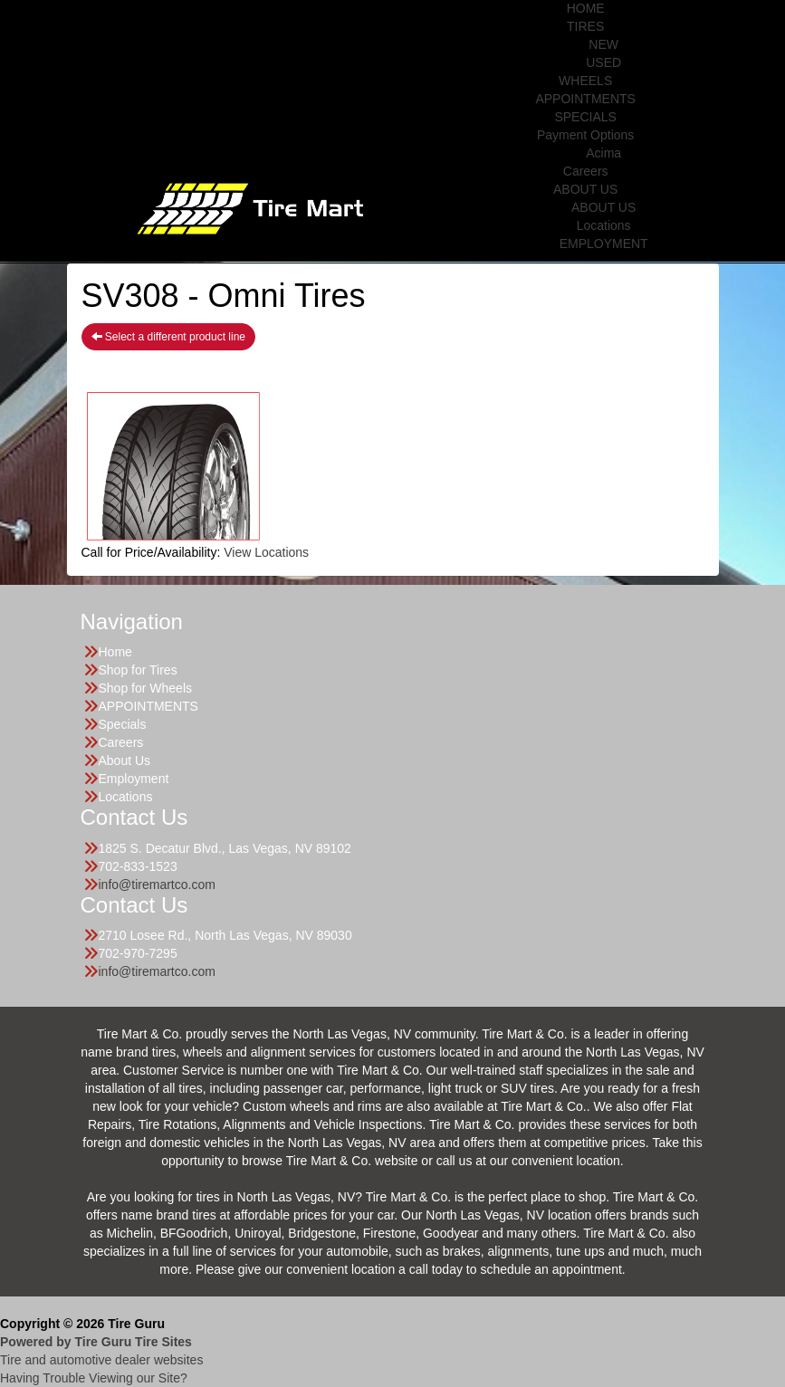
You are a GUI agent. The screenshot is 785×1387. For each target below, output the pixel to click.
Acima (603, 153)
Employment (134, 778)
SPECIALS (585, 117)
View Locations (266, 552)
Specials (123, 724)
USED (603, 62)
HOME (586, 8)
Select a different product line (168, 336)
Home (115, 652)
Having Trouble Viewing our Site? (93, 1378)
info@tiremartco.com (157, 884)
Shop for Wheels (146, 688)
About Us (125, 760)
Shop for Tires (138, 670)
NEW (603, 44)
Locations (604, 225)
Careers (585, 171)
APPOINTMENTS (585, 98)
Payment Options (585, 135)
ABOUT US (585, 189)
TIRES (585, 26)
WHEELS (585, 80)
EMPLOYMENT (604, 243)
